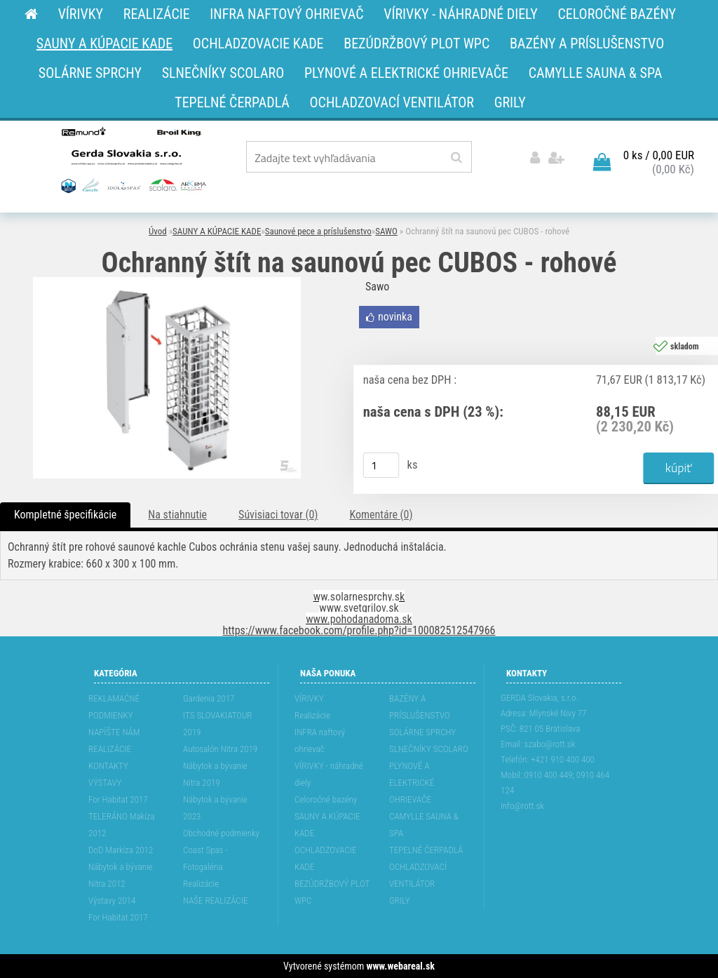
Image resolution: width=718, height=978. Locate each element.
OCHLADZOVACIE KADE (325, 858)
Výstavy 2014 (111, 900)
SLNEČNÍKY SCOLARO (428, 749)
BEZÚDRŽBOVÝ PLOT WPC (332, 892)
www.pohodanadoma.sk (359, 619)
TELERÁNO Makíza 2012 (121, 824)
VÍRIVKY (309, 698)
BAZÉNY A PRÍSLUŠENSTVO (419, 707)
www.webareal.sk (401, 966)
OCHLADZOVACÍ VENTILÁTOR (418, 875)
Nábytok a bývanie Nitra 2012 (120, 875)
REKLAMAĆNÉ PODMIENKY (114, 707)
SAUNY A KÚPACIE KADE (216, 231)
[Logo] (132, 159)
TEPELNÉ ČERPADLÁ (426, 850)
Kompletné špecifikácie (65, 514)
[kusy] (381, 465)
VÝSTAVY (104, 782)
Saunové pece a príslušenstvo (318, 231)
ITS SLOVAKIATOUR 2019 (217, 723)
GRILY (399, 900)
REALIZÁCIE (109, 749)
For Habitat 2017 (118, 799)
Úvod (158, 231)
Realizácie (201, 883)
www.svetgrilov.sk (358, 608)
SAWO (386, 231)
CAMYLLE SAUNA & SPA (424, 824)
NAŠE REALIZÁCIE (215, 900)
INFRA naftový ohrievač (319, 740)
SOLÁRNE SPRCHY (422, 732)
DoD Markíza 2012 (120, 850)
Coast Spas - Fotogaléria (205, 858)
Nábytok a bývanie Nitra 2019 (215, 774)
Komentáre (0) (380, 514)
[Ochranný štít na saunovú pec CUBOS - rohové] (167, 282)
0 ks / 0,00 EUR (658, 155)
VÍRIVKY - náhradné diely (328, 774)
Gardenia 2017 (208, 698)
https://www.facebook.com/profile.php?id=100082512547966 (359, 630)
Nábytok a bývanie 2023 (215, 808)
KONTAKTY (108, 766)
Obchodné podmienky (221, 833)
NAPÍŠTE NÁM (114, 732)
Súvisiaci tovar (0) (278, 514)
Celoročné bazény (325, 799)
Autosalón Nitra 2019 (220, 749)
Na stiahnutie (177, 514)
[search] (456, 158)
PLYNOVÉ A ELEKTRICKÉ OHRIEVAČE (411, 783)
